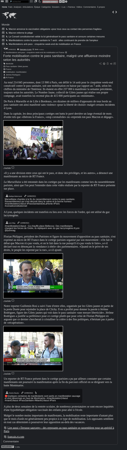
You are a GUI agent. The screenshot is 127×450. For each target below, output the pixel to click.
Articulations (28, 7)
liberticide (9, 64)
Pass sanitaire (11, 66)
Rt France (10, 78)
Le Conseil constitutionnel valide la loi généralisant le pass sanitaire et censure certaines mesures (55, 36)
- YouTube (7, 168)
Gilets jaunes (23, 66)
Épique (37, 7)
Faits (10, 7)
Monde (6, 24)
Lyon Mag (10, 222)
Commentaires (89, 7)
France (8, 69)
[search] (19, 1)
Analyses (18, 7)
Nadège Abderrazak (13, 195)
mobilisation (10, 72)
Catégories (46, 7)
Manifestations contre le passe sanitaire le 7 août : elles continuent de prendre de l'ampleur (51, 40)
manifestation (21, 72)
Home (4, 7)
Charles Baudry (12, 392)
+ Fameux (70, 7)
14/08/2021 (30, 195)
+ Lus (63, 7)
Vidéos (79, 7)
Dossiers (55, 7)
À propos (101, 7)
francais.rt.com (26, 49)
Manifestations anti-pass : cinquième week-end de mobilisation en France (43, 44)
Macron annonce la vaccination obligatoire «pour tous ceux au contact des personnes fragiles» (53, 29)
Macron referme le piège (19, 33)
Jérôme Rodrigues (13, 75)
